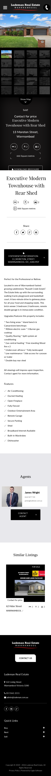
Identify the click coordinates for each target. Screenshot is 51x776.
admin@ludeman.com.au (17, 697)
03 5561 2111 (13, 693)
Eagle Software (36, 770)
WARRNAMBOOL (13, 611)
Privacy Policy (14, 770)
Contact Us (25, 658)
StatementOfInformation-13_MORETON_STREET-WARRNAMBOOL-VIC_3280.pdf (23, 257)
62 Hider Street (14, 606)
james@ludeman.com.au (33, 501)
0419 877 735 (30, 497)
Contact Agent (23, 514)
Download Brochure (25, 169)
